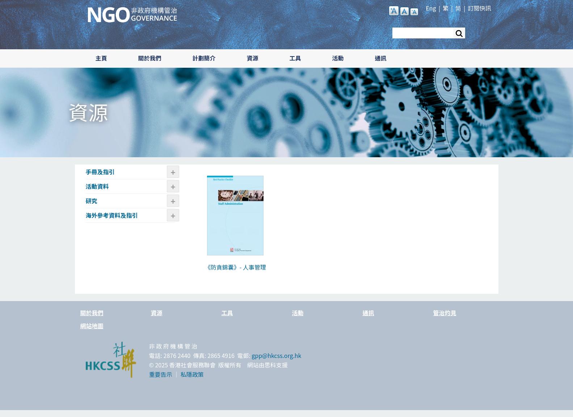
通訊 (381, 58)
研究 (91, 200)
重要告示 (160, 374)
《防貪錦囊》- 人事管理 (235, 267)
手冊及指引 (100, 171)
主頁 (101, 58)
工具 (295, 58)
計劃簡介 (204, 58)
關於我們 (149, 58)
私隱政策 (192, 374)
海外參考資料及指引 (112, 215)
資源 (252, 58)
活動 (338, 58)
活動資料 (97, 186)
